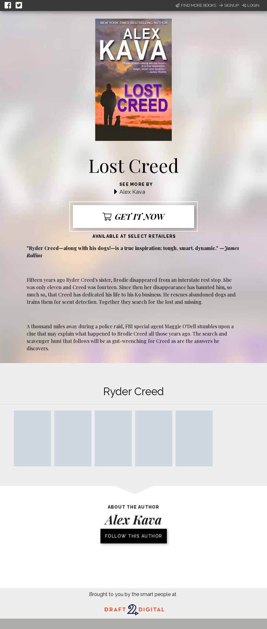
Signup (229, 5)
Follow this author (133, 536)
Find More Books (195, 5)
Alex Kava (132, 192)
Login (250, 5)
